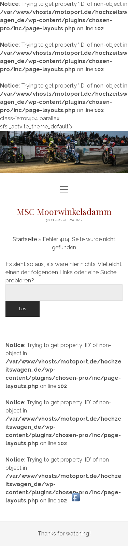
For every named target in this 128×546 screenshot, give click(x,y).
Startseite (25, 239)
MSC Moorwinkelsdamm (64, 211)
